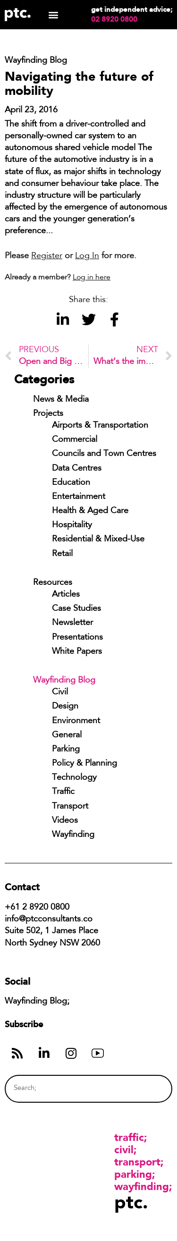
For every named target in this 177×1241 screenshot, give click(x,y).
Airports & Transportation (100, 426)
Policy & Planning (84, 764)
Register (46, 256)
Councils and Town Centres (104, 454)
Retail (62, 554)
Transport (70, 806)
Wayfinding (73, 835)
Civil (60, 692)
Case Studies (76, 609)
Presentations (77, 637)
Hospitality (72, 525)
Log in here (91, 277)
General (67, 735)
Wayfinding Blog (64, 680)
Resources (52, 583)
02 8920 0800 (114, 19)
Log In (87, 256)
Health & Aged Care (90, 511)
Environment (76, 721)
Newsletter (72, 623)
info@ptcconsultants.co (49, 919)
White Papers (77, 652)
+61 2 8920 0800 (37, 907)
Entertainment (78, 497)
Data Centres (76, 468)
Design (65, 706)
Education (71, 483)
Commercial (74, 440)
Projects (48, 414)
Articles (66, 595)
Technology (74, 778)
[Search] (147, 1089)
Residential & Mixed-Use (98, 539)
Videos (65, 821)
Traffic (63, 792)
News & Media (61, 400)
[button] (53, 15)
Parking (66, 749)
